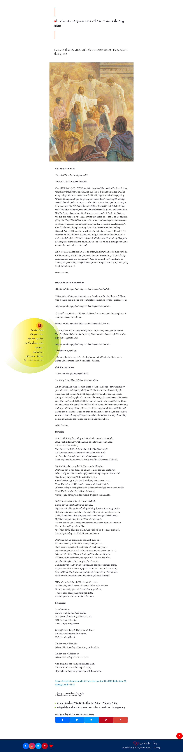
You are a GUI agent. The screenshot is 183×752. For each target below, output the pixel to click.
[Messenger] (77, 720)
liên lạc (40, 356)
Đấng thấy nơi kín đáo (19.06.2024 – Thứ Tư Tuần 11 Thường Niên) (91, 707)
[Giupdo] (51, 746)
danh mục (38, 352)
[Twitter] (91, 720)
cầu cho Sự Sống (35, 339)
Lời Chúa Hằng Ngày (75, 693)
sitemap (39, 347)
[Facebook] (62, 720)
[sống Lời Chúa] (33, 325)
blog (155, 744)
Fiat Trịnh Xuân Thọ (73, 696)
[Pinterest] (106, 720)
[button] (179, 736)
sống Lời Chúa (36, 330)
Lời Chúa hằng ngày (34, 343)
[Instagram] (32, 746)
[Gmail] (120, 720)
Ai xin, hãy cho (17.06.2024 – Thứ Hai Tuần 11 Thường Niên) (87, 703)
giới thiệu (30, 356)
